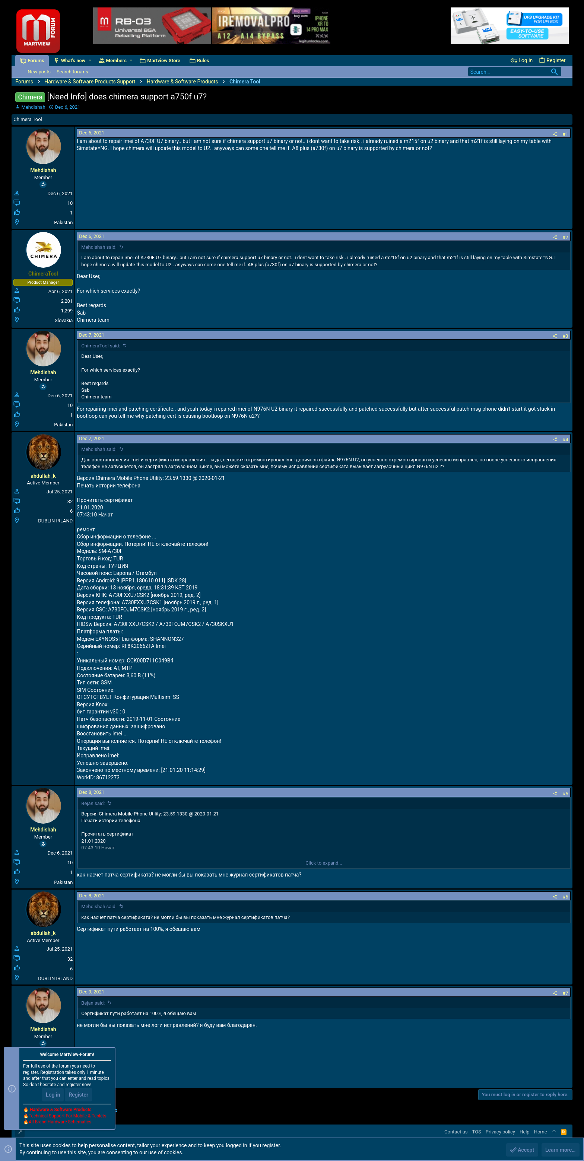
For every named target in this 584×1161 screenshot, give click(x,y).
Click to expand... (323, 863)
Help (525, 1132)
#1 (565, 134)
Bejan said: (93, 803)
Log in (53, 1095)
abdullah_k (43, 476)
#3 (565, 336)
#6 (565, 897)
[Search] (514, 71)
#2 (565, 237)
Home (540, 1132)
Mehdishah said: (99, 247)
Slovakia (64, 320)
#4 (565, 439)
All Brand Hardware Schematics (60, 1122)
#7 (565, 993)
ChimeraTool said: (100, 346)
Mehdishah (33, 107)
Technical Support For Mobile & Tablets (67, 1116)
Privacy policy (500, 1132)
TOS (476, 1132)
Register (78, 1095)
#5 (565, 793)
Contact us (456, 1132)
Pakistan (63, 222)
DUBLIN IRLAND (55, 521)
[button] (90, 60)
